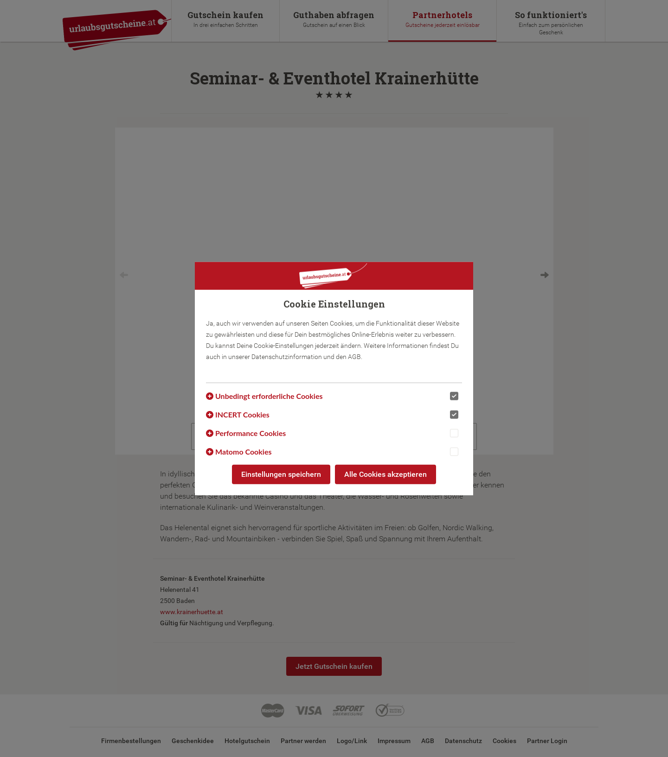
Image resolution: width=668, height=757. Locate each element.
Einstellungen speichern (281, 474)
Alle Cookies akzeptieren (385, 474)
